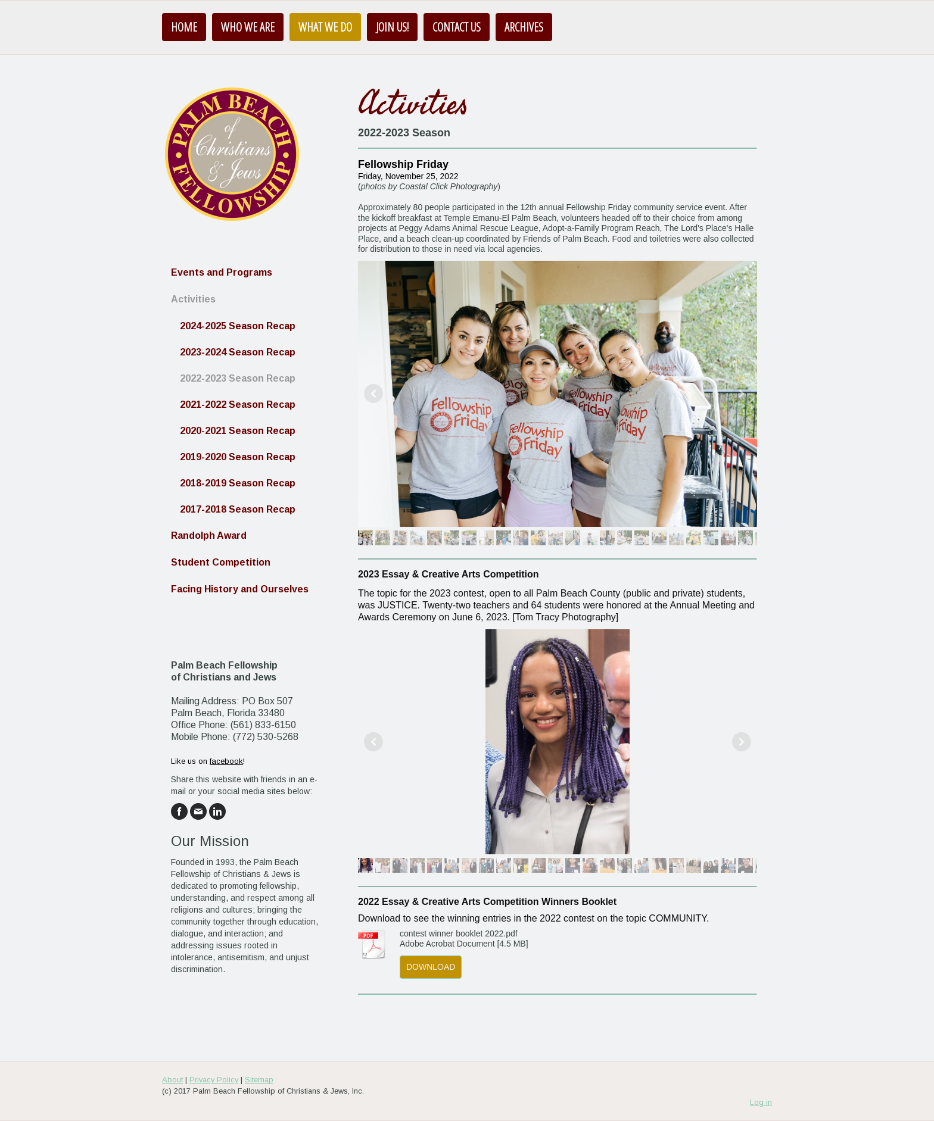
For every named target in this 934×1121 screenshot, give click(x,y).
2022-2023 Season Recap (237, 378)
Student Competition (220, 562)
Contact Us (456, 27)
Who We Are (248, 27)
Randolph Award (209, 535)
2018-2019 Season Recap (237, 483)
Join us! (392, 27)
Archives (524, 27)
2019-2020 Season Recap (237, 457)
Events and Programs (221, 272)
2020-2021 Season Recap (237, 431)
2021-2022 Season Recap (237, 404)
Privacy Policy (213, 1079)
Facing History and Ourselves (240, 589)
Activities (193, 299)
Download (430, 967)
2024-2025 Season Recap (237, 326)
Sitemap (259, 1079)
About (172, 1079)
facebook (226, 761)
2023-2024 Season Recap (237, 352)
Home (184, 27)
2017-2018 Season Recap (237, 509)
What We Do (325, 27)
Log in (761, 1102)
